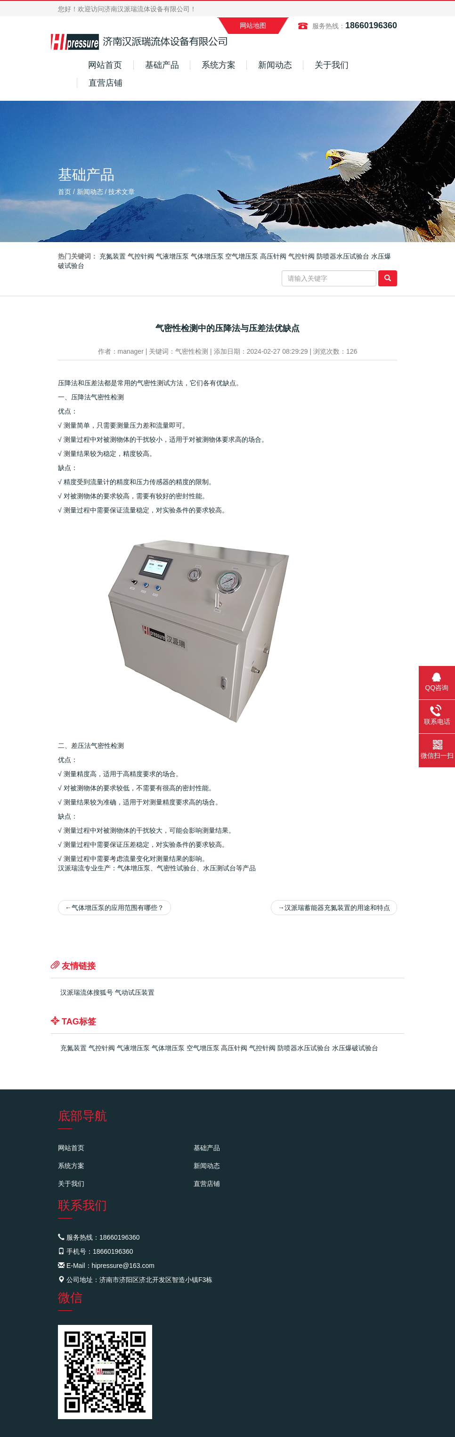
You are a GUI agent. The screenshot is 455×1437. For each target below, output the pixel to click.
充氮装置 (112, 256)
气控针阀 (141, 256)
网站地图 (253, 25)
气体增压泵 (207, 256)
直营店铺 (105, 83)
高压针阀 (273, 256)
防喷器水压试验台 (343, 256)
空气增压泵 (241, 256)
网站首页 (105, 65)
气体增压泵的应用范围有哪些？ (114, 907)
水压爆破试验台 (355, 1048)
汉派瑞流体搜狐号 (86, 992)
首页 (64, 191)
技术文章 (121, 191)
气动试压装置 (134, 992)
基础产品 (162, 65)
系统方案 (219, 65)
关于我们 (332, 65)
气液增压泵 (172, 256)
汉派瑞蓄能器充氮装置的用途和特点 (334, 907)
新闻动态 (275, 65)
